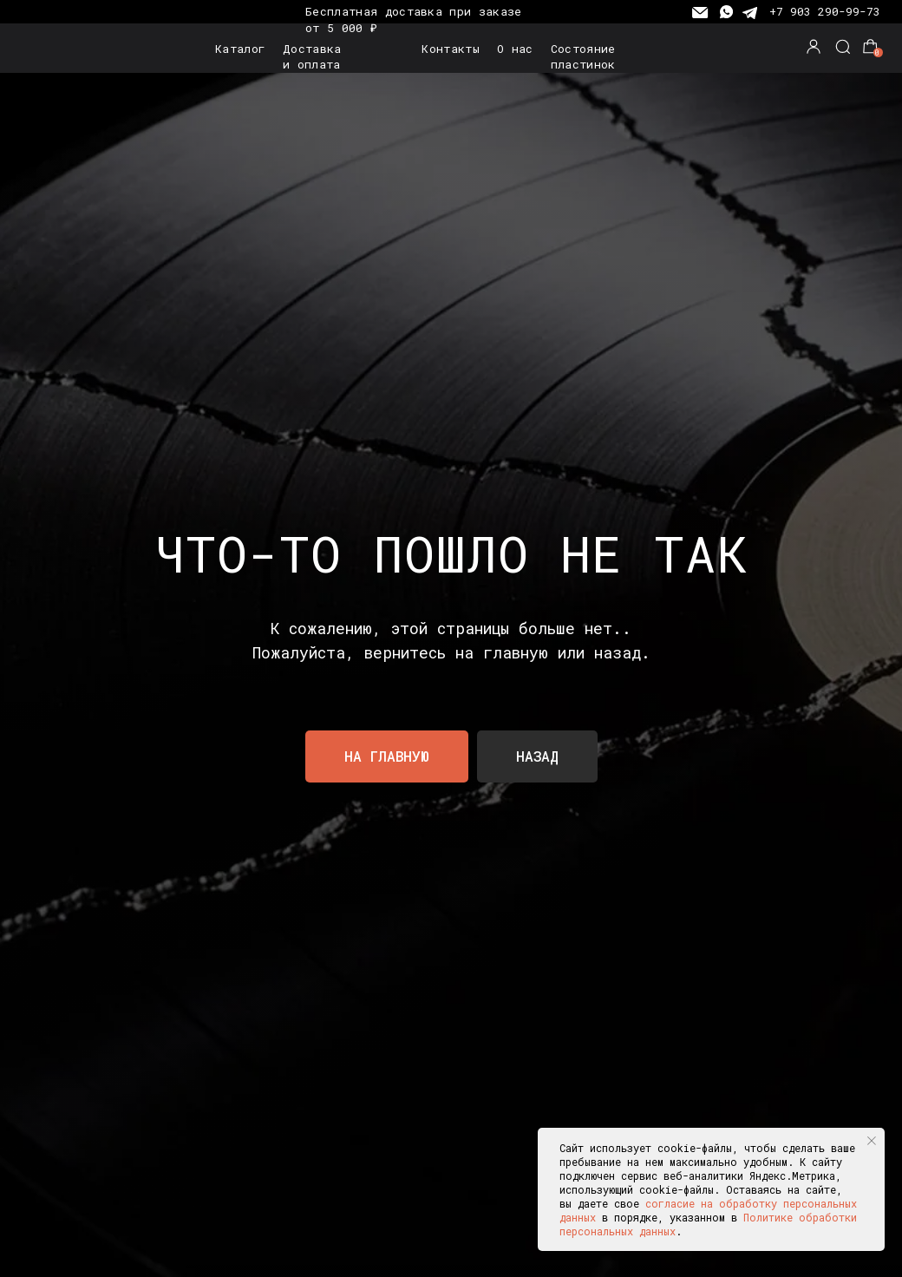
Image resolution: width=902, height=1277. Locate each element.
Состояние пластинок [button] (583, 56)
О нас (515, 48)
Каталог (240, 48)
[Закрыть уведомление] (871, 1140)
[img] (67, 48)
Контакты (451, 48)
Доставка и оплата (312, 56)
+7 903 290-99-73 (824, 11)
